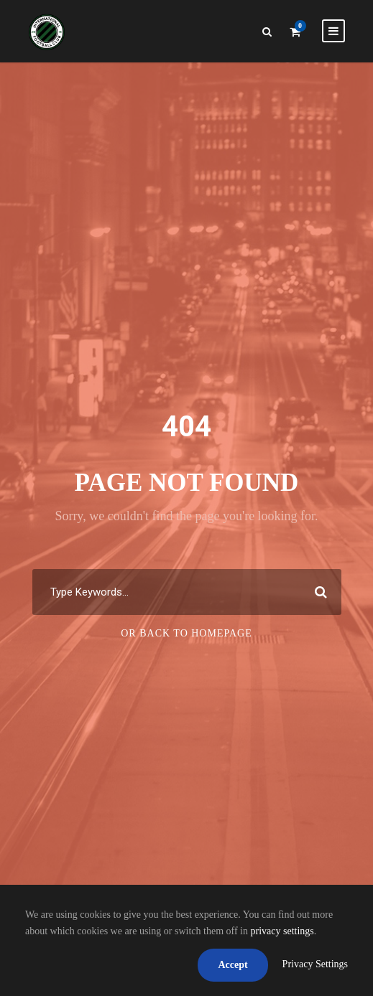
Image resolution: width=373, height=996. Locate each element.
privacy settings (282, 931)
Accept (232, 964)
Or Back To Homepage (186, 633)
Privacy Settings (315, 964)
